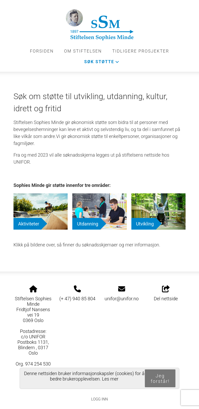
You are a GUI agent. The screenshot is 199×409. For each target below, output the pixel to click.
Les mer (110, 379)
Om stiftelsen (83, 51)
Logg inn (99, 399)
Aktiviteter (28, 224)
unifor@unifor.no (122, 298)
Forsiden (42, 51)
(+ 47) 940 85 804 (77, 298)
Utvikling (145, 224)
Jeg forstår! (160, 378)
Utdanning (87, 224)
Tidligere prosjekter (140, 51)
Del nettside (166, 294)
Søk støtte (101, 63)
